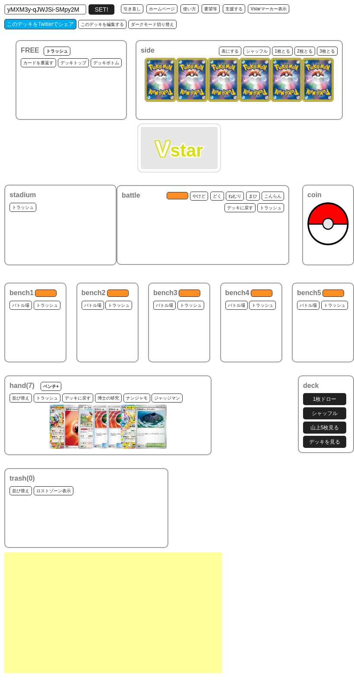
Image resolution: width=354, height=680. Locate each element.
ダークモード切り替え (152, 24)
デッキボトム (106, 62)
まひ (253, 196)
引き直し (132, 8)
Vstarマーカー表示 (268, 8)
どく (217, 196)
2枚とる (305, 51)
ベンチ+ (51, 386)
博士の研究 (108, 398)
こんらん (272, 196)
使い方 (189, 8)
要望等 (210, 8)
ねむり (234, 196)
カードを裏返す (38, 62)
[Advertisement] (113, 612)
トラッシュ (57, 51)
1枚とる (282, 51)
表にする (230, 51)
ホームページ (162, 8)
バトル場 (20, 305)
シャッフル (257, 51)
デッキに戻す (240, 207)
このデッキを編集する (102, 24)
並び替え (20, 398)
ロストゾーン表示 (53, 490)
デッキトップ (73, 62)
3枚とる (327, 51)
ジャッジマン (167, 398)
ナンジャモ (137, 398)
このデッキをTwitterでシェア (40, 24)
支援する (234, 8)
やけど (199, 196)
